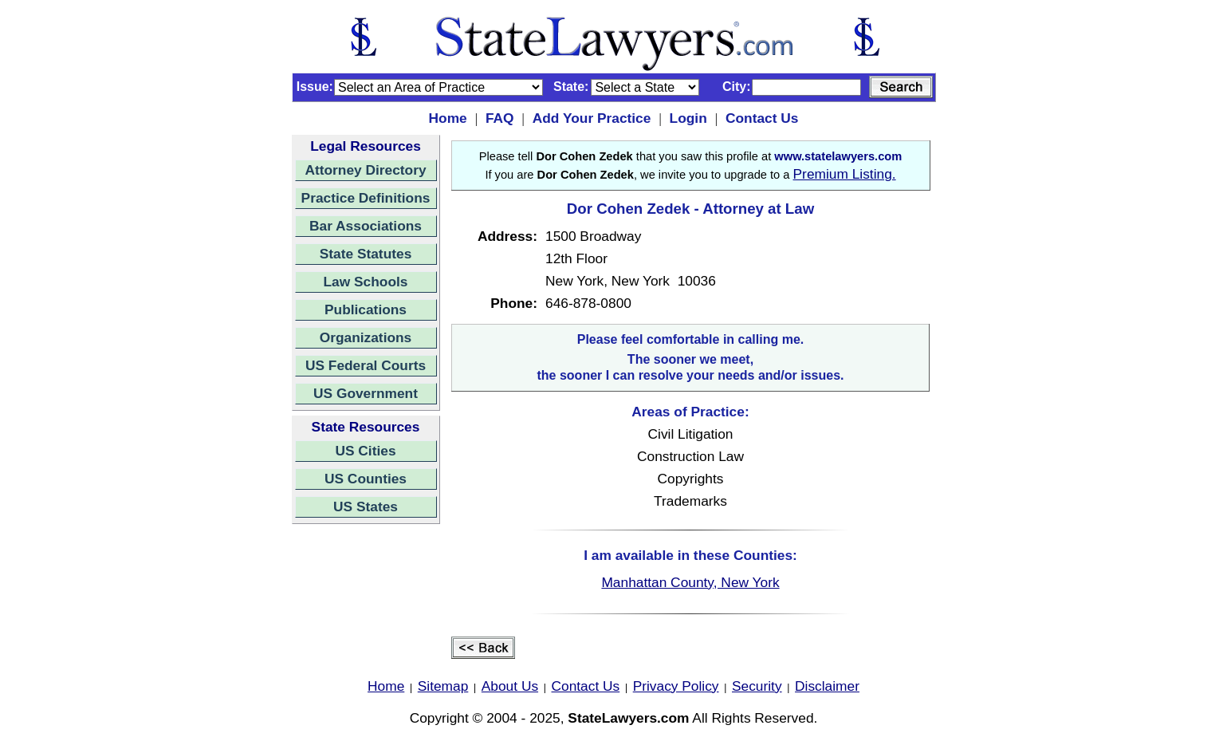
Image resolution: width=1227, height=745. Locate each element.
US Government (365, 393)
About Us (510, 686)
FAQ (500, 118)
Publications (365, 309)
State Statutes (366, 254)
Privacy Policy (676, 686)
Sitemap (443, 686)
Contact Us (762, 118)
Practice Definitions (366, 198)
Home (448, 118)
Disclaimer (827, 686)
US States (365, 506)
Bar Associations (365, 226)
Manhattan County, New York (690, 582)
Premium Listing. (844, 174)
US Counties (365, 479)
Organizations (366, 337)
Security (757, 686)
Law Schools (366, 282)
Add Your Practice (592, 118)
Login (688, 118)
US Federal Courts (365, 365)
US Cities (365, 451)
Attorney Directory (365, 170)
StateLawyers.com (628, 718)
